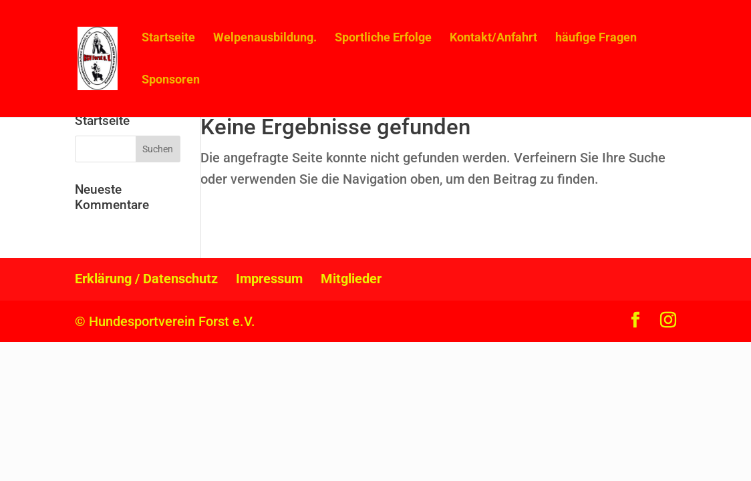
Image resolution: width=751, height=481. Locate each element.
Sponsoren (171, 80)
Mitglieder (351, 279)
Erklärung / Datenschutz (146, 279)
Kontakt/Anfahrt (493, 38)
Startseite (168, 38)
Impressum (269, 279)
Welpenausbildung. (265, 38)
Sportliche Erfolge (383, 38)
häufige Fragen (596, 38)
